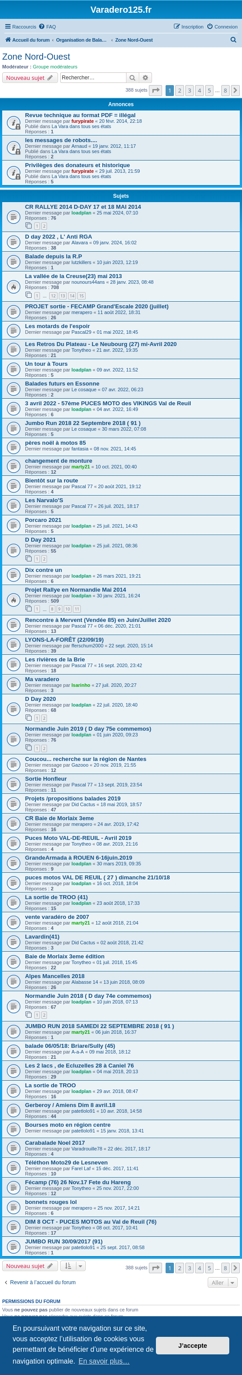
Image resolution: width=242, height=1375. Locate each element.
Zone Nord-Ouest (36, 56)
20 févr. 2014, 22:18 (120, 121)
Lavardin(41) (42, 936)
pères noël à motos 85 (55, 442)
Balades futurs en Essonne (62, 383)
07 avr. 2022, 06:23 (122, 389)
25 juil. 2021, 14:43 (117, 526)
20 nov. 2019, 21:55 (115, 765)
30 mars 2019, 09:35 (119, 863)
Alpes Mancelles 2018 (55, 976)
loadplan (81, 212)
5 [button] (209, 90)
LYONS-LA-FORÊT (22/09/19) (64, 639)
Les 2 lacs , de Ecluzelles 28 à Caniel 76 (79, 1065)
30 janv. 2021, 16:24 (118, 595)
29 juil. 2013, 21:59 (119, 171)
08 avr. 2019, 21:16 (117, 843)
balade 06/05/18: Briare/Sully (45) (70, 1046)
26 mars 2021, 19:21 (119, 576)
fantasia (80, 448)
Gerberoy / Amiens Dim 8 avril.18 (70, 1105)
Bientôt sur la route (51, 480)
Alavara (80, 242)
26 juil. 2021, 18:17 (118, 506)
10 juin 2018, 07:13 (117, 1001)
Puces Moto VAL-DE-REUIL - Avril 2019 (78, 838)
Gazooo (80, 765)
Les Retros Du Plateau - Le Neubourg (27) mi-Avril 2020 (101, 344)
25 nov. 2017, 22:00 (118, 1188)
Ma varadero (42, 679)
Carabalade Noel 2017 (55, 1142)
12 (53, 296)
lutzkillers (81, 262)
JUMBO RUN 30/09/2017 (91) (64, 1241)
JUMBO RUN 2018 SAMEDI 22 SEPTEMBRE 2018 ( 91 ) (99, 1026)
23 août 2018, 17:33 (118, 903)
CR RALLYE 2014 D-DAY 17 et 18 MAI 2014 (83, 207)
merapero (82, 312)
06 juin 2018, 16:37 (116, 1032)
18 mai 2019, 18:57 (121, 804)
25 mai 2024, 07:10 (117, 212)
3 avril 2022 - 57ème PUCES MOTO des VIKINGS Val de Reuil (108, 403)
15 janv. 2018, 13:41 (122, 1130)
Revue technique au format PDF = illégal (80, 115)
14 (72, 296)
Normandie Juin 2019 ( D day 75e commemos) (88, 728)
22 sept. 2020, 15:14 (131, 645)
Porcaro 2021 (43, 520)
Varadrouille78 (87, 1148)
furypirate (83, 121)
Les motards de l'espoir (57, 326)
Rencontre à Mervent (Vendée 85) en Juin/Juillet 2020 (98, 620)
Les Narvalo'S (44, 500)
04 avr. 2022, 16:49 (117, 409)
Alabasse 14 (85, 982)
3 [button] (189, 90)
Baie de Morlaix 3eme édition (65, 956)
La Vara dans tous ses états (82, 126)
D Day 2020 (40, 699)
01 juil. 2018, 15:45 (117, 962)
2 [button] (179, 90)
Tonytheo (81, 350)
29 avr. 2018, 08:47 (117, 1091)
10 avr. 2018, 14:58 (121, 1111)
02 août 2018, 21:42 (122, 942)
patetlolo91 (83, 1111)
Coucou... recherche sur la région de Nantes (85, 759)
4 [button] (199, 90)
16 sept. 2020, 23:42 (120, 665)
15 (81, 296)
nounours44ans (88, 282)
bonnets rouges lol (51, 1202)
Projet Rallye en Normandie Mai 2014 (75, 589)
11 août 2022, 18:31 (119, 312)
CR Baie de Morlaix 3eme (59, 818)
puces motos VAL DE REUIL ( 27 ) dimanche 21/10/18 (97, 877)
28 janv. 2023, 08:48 (132, 282)
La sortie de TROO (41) (56, 897)
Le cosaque (84, 389)
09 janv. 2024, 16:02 (115, 242)
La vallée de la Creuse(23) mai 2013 (73, 276)
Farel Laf (81, 1168)
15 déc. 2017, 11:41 (117, 1168)
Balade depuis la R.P (53, 256)
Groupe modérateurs (55, 66)
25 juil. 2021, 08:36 (117, 545)
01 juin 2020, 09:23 (117, 734)
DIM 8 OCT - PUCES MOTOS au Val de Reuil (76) (90, 1221)
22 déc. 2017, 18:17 (129, 1148)
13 (63, 296)
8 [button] (225, 90)
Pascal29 (81, 332)
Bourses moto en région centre (68, 1124)
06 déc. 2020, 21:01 (119, 626)
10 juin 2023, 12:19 (117, 262)
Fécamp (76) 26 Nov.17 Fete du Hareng (78, 1182)
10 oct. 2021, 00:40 (116, 466)
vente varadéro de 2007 (57, 917)
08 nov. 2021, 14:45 (115, 448)
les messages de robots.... (61, 140)
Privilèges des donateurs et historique (77, 165)
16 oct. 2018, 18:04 (117, 883)
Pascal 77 (82, 486)
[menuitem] (47, 26)
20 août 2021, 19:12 (119, 486)
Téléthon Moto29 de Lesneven (66, 1162)
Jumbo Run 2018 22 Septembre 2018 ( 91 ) (83, 423)
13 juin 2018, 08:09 (124, 982)
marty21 (81, 466)
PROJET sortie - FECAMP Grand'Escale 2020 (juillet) (97, 306)
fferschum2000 (88, 645)
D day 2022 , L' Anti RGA (58, 236)
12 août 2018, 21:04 (116, 922)
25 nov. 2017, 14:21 (119, 1208)
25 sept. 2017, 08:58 (122, 1247)
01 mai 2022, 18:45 (117, 332)
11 (77, 609)
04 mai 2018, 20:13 (117, 1071)
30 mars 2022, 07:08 (124, 429)
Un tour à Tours (46, 364)
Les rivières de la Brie (55, 659)
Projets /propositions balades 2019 (73, 798)
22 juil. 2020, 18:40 (117, 704)
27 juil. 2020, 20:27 (116, 685)
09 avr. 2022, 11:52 (117, 369)
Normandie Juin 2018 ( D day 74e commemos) (88, 996)
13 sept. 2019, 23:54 (120, 784)
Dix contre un (43, 570)
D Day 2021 (40, 539)
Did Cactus (83, 804)
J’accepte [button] (192, 1345)
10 (67, 609)
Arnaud (79, 146)
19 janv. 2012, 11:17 (114, 146)
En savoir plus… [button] (104, 1361)
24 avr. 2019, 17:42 (118, 824)
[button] (155, 90)
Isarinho (81, 685)
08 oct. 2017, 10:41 (117, 1227)
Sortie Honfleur (46, 778)
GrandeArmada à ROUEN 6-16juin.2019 (78, 857)
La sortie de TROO (50, 1085)
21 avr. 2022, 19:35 (117, 350)
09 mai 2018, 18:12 (109, 1051)
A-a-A (78, 1051)
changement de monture (58, 460)
